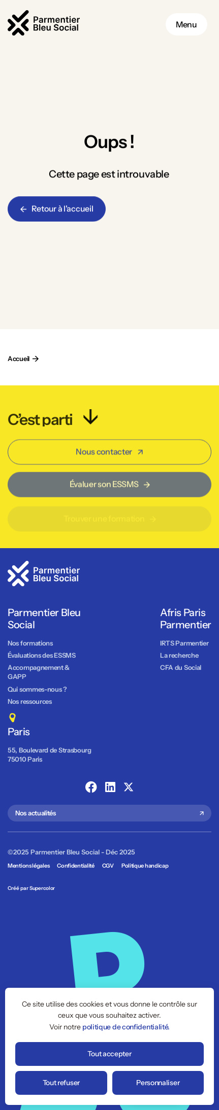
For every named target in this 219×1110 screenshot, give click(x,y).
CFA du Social (180, 667)
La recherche (179, 655)
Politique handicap (145, 865)
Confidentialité (76, 865)
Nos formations (30, 643)
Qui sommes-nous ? (37, 689)
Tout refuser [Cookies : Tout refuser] (61, 1082)
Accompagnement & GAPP (39, 672)
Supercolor (42, 888)
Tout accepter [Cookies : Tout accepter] (109, 1053)
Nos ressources (30, 701)
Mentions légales (28, 865)
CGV (108, 865)
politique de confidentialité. (126, 1026)
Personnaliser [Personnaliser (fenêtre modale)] (157, 1082)
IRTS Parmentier (184, 643)
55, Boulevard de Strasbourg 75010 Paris (50, 754)
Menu (186, 24)
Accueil (18, 358)
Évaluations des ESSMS (42, 655)
